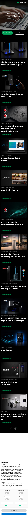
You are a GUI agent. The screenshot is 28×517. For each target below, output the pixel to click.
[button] (3, 2)
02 (14, 428)
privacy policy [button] (12, 467)
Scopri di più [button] (14, 510)
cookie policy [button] (15, 475)
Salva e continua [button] (14, 514)
